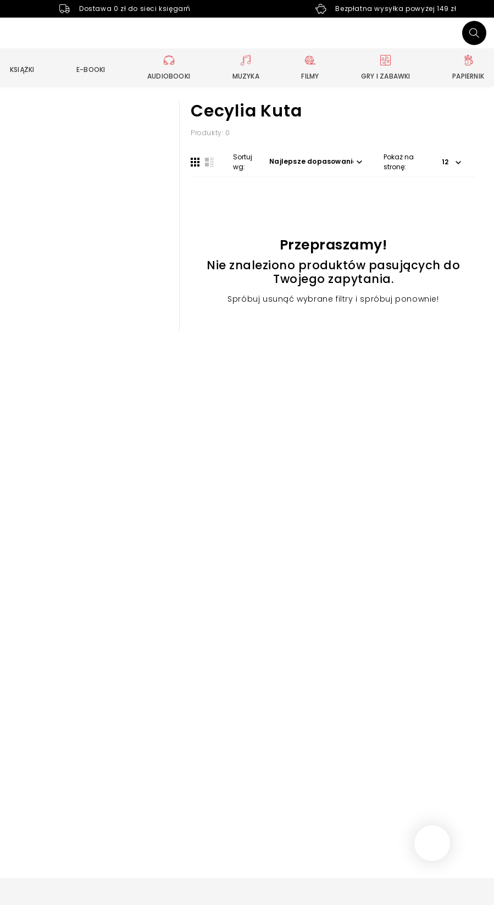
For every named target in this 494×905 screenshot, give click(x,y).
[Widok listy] (209, 162)
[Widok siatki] (195, 162)
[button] (317, 162)
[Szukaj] (474, 33)
